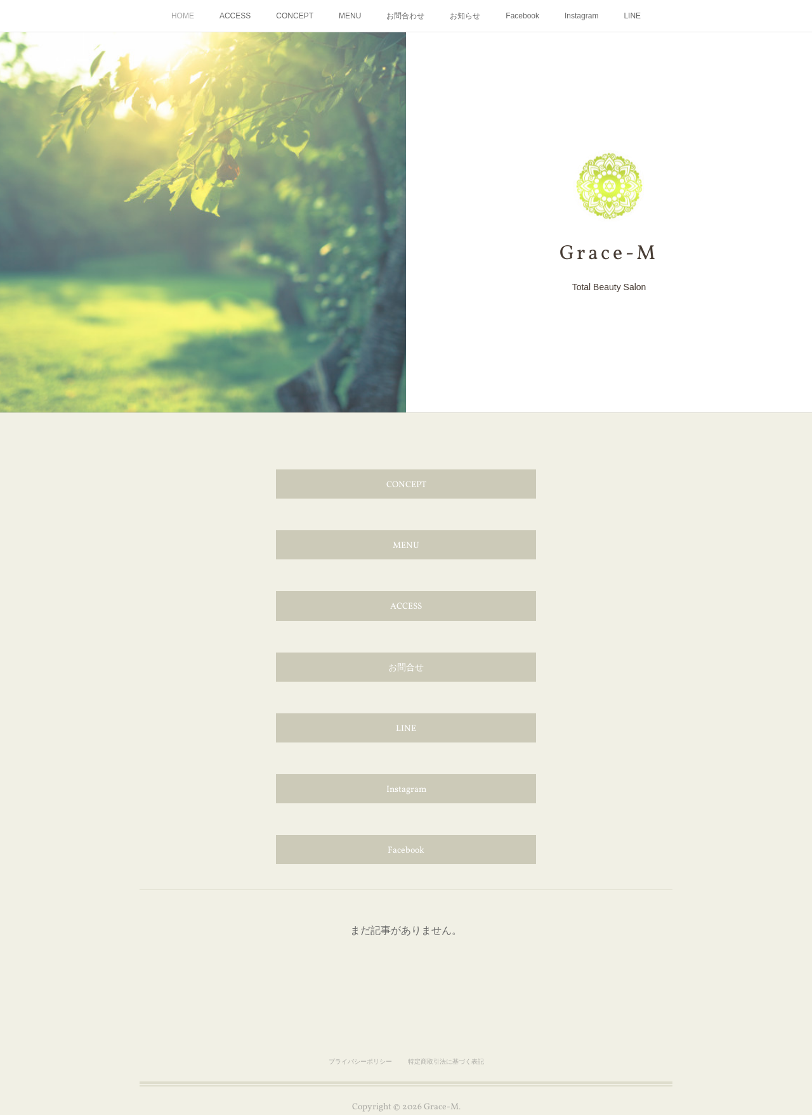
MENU (350, 15)
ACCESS (235, 15)
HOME (182, 15)
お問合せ (406, 668)
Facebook (522, 15)
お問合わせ (405, 15)
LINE (632, 15)
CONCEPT (294, 15)
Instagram (581, 15)
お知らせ (465, 15)
